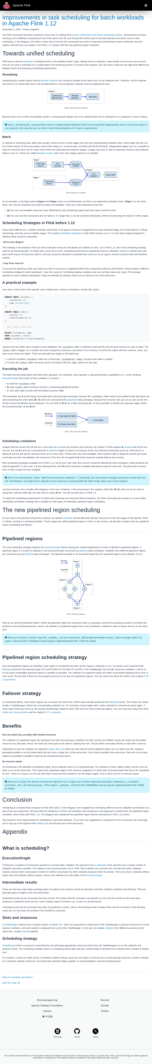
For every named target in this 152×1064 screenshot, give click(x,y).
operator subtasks (49, 80)
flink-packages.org (47, 1000)
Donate (105, 1005)
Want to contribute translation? (17, 977)
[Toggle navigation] (146, 5)
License (47, 1011)
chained (128, 447)
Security (104, 1000)
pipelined (72, 399)
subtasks (109, 928)
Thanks (105, 1011)
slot (59, 447)
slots (60, 924)
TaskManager (11, 924)
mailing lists (42, 823)
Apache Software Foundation (47, 1005)
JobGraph (101, 865)
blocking (29, 554)
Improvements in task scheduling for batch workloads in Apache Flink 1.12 (73, 20)
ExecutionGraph (10, 378)
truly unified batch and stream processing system (98, 35)
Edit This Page (11, 983)
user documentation (18, 712)
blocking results (44, 153)
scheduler (28, 61)
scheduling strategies (70, 233)
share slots (54, 749)
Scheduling (7, 945)
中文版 (47, 1016)
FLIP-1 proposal (52, 712)
